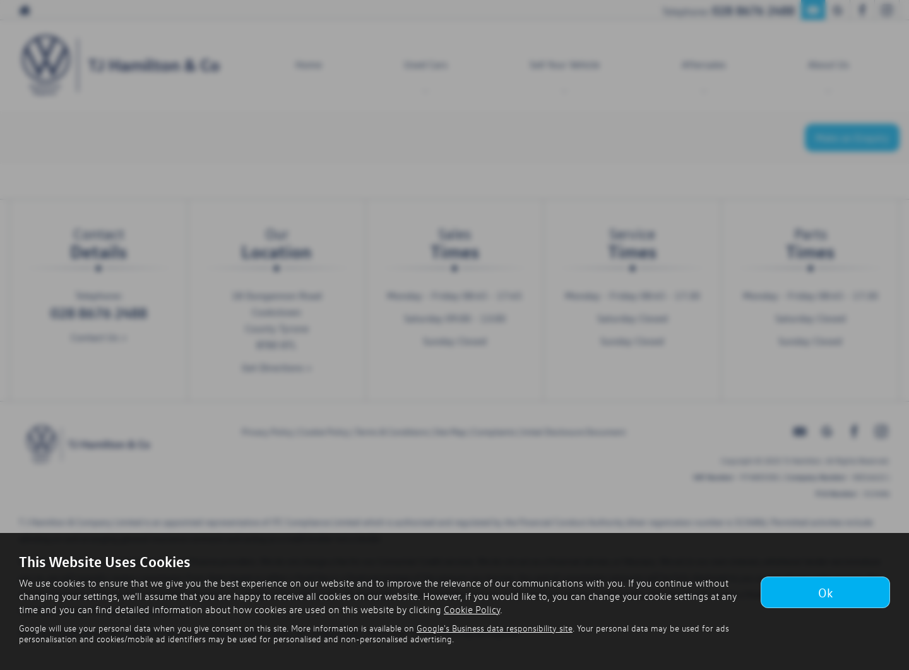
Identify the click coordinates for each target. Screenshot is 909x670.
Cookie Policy (472, 609)
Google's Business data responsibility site (495, 628)
